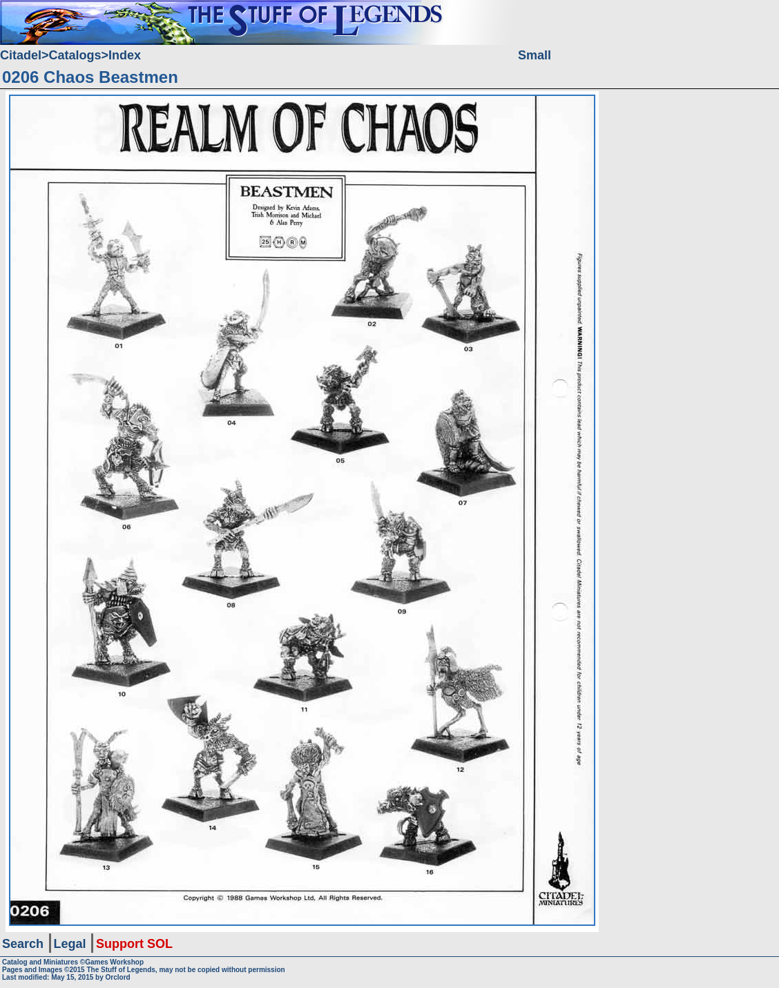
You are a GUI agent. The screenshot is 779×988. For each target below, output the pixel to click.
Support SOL (134, 944)
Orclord (118, 977)
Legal (70, 944)
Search (23, 944)
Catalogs (75, 55)
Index (124, 55)
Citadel (20, 55)
